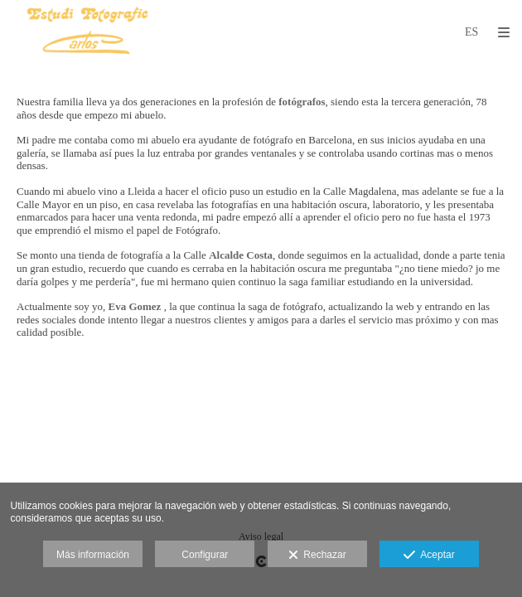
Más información (92, 555)
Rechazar (317, 555)
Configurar (204, 555)
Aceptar (429, 555)
